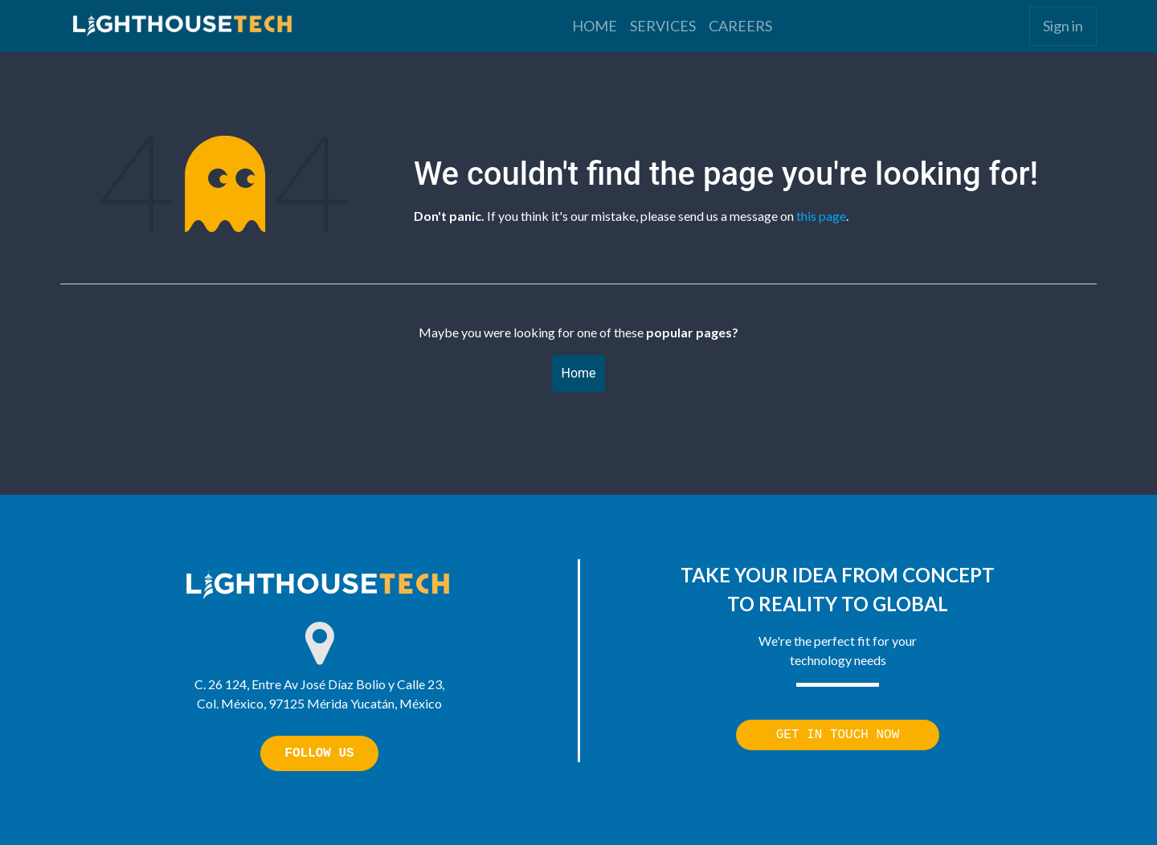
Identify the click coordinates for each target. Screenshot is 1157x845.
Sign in (1063, 26)
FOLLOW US (319, 753)
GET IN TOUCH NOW (838, 735)
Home (578, 373)
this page (821, 215)
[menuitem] (594, 26)
